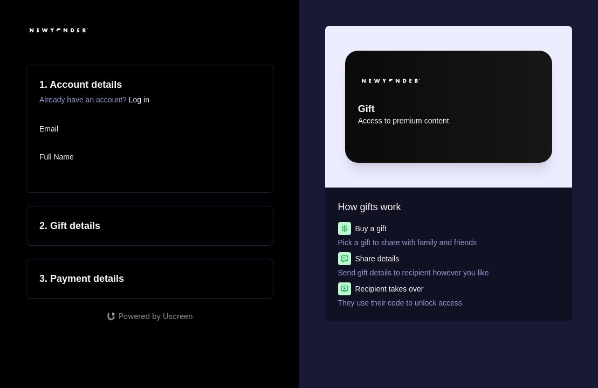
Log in (139, 99)
